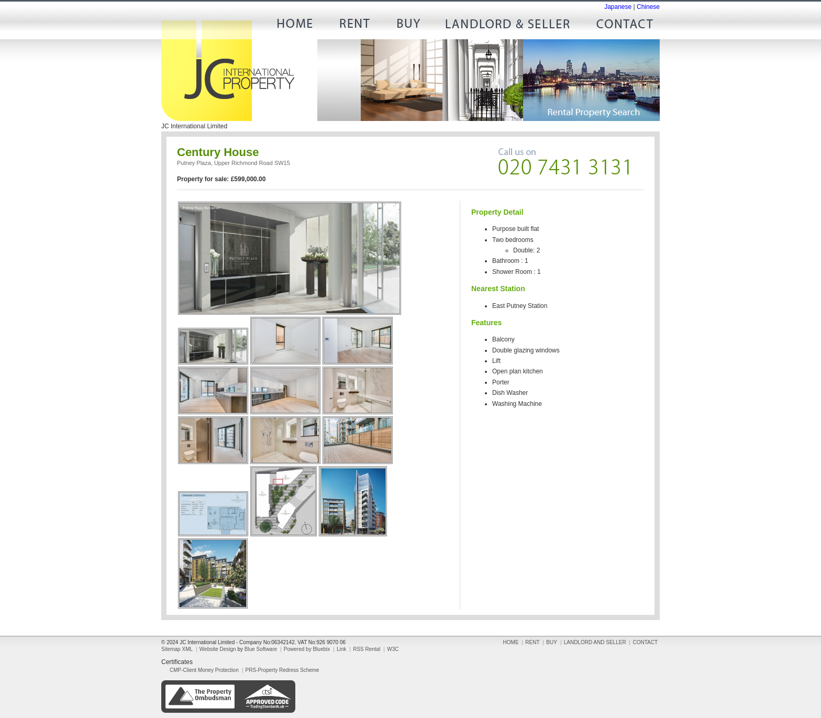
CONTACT (620, 26)
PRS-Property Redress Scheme (282, 670)
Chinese (648, 6)
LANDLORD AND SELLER (508, 26)
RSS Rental (366, 649)
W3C (392, 649)
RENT (353, 26)
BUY (408, 26)
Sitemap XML (177, 649)
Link (341, 649)
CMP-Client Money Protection (204, 670)
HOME (298, 26)
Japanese (617, 6)
